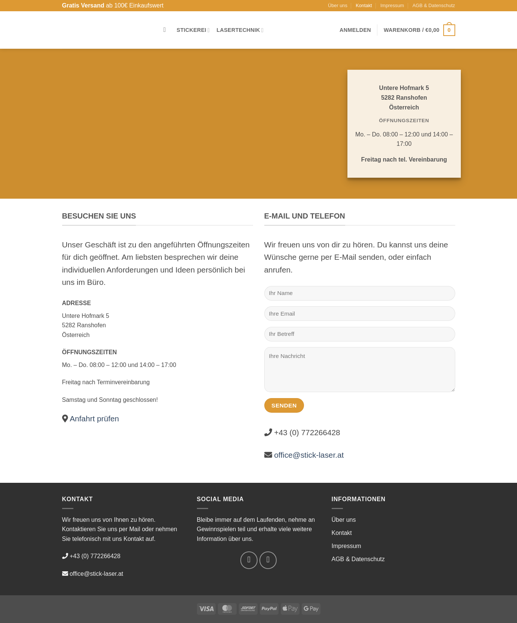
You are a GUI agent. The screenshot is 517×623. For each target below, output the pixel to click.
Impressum (392, 5)
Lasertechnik (240, 30)
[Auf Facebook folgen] (249, 560)
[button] (355, 30)
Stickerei (193, 30)
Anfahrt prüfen (93, 418)
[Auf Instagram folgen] (268, 560)
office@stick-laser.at (309, 455)
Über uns (337, 5)
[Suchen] (167, 30)
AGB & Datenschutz (434, 5)
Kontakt (364, 5)
